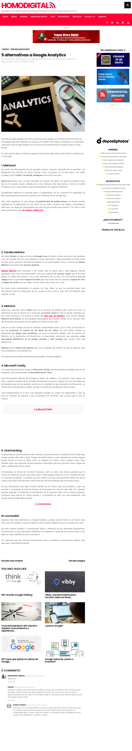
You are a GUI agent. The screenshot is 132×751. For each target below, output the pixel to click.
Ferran (11, 687)
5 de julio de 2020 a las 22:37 (34, 676)
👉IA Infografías (113, 212)
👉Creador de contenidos (113, 195)
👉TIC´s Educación (113, 205)
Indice (14, 17)
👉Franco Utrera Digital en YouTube (113, 163)
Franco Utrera (19, 705)
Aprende (23, 17)
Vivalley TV (90, 17)
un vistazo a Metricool (32, 210)
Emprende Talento (16, 675)
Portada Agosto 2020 (20, 49)
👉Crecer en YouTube (113, 174)
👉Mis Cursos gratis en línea (113, 170)
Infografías (63, 17)
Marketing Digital (39, 17)
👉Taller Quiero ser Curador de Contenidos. (113, 153)
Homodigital (28, 5)
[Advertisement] (43, 229)
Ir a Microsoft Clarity (43, 409)
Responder (12, 682)
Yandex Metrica (8, 271)
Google (5, 49)
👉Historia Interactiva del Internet (113, 167)
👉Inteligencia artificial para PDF (113, 191)
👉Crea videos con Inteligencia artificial (113, 188)
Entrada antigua (77, 560)
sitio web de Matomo (54, 316)
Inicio (5, 17)
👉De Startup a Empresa (113, 198)
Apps (53, 17)
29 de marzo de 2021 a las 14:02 (24, 687)
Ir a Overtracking (43, 504)
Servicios (77, 17)
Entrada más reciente (12, 560)
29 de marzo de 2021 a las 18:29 (36, 705)
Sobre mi (102, 17)
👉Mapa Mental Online (113, 202)
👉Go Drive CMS (113, 209)
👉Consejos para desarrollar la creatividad (113, 156)
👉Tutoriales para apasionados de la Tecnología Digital (113, 185)
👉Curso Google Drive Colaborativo (113, 160)
